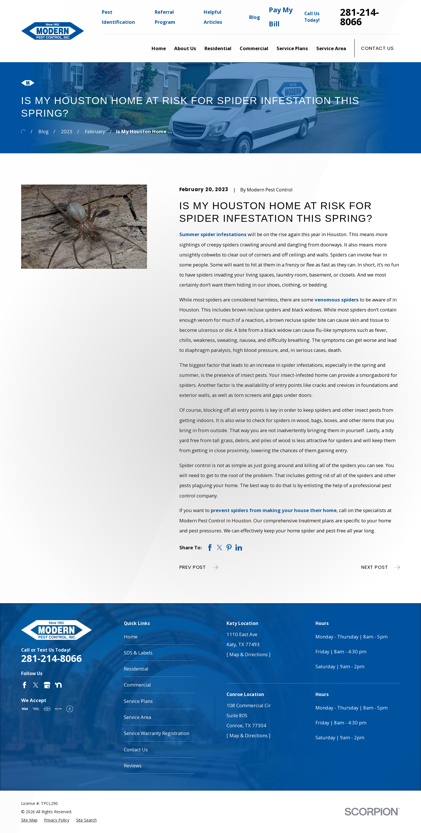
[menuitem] (29, 820)
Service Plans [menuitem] (292, 48)
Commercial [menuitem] (254, 48)
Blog (254, 17)
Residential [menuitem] (217, 48)
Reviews (133, 765)
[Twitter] (35, 685)
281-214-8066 (359, 17)
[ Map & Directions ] (248, 654)
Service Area (137, 717)
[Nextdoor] (58, 685)
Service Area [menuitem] (331, 48)
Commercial (137, 684)
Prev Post (198, 567)
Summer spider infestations (213, 234)
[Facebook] (24, 685)
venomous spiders (337, 299)
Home (131, 636)
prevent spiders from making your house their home (274, 510)
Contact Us (377, 48)
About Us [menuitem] (185, 48)
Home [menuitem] (159, 48)
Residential (136, 668)
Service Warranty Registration (156, 733)
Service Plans (138, 701)
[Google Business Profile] (47, 685)
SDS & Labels (138, 652)
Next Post (380, 567)
